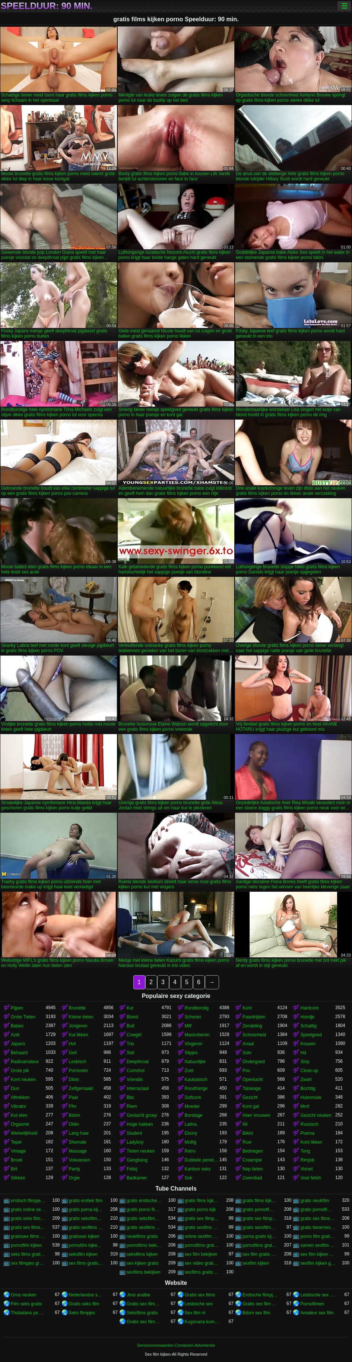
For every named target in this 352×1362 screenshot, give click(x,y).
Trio (130, 1043)
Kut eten (19, 1115)
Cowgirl (134, 1034)
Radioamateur (25, 1061)
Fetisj (132, 1169)
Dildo (74, 1079)
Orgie (74, 1178)
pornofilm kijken (26, 1245)
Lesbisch (77, 1061)
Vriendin (135, 1079)
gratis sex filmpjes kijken (259, 1218)
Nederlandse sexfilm (86, 1295)
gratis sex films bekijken (317, 1218)
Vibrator (18, 1106)
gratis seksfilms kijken (144, 1218)
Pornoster (78, 1070)
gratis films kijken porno (202, 1200)
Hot (72, 1043)
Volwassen (79, 1160)
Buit (130, 1025)
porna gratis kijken (259, 1236)
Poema (307, 1133)
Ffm (73, 1106)
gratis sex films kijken (28, 1227)
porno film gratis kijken (317, 1236)
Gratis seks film (84, 1303)
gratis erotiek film (86, 1200)
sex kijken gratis (142, 1263)
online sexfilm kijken (202, 1236)
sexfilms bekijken (144, 1272)
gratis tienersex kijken (317, 1227)
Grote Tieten (23, 1017)
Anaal (248, 1043)
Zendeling (252, 1025)
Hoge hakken (140, 1124)
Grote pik (20, 1070)
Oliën (74, 1124)
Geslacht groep (142, 1115)
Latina (191, 1124)
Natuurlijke (195, 1061)
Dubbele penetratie (202, 1160)
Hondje (307, 1017)
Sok (189, 1178)
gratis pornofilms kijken (317, 1209)
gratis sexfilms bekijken (86, 1227)
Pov (246, 1070)
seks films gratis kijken (28, 1254)
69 (244, 1124)
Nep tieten (252, 1169)
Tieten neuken (141, 1151)
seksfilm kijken (83, 1254)
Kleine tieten (81, 1017)
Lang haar (79, 1133)
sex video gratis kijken (202, 1263)
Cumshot (136, 1070)
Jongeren (78, 1025)
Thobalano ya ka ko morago (28, 1312)
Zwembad (252, 1178)
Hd (303, 1052)
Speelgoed (310, 1034)
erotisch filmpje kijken (28, 1200)
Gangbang (137, 1160)
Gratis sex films (200, 1295)
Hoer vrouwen (256, 1115)
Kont (247, 1008)
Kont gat (250, 1106)
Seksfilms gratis (142, 1312)
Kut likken (78, 1034)
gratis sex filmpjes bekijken (202, 1218)
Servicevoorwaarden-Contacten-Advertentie (176, 1345)
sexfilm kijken (255, 1263)
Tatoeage (251, 1088)
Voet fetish (310, 1178)
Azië (15, 1034)
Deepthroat (138, 1061)
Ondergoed (253, 1061)
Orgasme (20, 1124)
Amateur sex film (316, 1312)
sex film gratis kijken (259, 1254)
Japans (18, 1043)
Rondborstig (197, 1008)
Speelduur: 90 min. (47, 6)
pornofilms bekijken (144, 1245)
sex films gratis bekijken (86, 1263)
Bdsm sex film (256, 1312)
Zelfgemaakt (81, 1088)
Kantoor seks (198, 1169)
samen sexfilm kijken (317, 1245)
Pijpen (17, 1008)
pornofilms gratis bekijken (202, 1245)
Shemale (77, 1142)
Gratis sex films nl (144, 1303)
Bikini (247, 1133)
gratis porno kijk (200, 1209)
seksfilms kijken (142, 1254)
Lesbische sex (199, 1303)
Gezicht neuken (315, 1115)
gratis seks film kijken (28, 1218)
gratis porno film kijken (144, 1209)
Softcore (193, 1097)
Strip (305, 1061)
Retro (190, 1151)
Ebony (191, 1133)
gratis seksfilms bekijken (86, 1218)
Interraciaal (138, 1088)
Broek (16, 1160)
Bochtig (307, 1088)
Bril (14, 1169)
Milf (188, 1025)
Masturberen (197, 1034)
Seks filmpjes (82, 1312)
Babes (17, 1025)
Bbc (130, 1097)
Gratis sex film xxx (259, 1303)
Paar (73, 1097)
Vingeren (194, 1043)
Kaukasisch (196, 1079)
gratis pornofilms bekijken (259, 1209)
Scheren (193, 1017)
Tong (305, 1151)
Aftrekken (20, 1097)
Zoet (189, 1070)
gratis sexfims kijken (202, 1227)
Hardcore (309, 1008)
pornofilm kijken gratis (86, 1245)
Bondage (194, 1115)
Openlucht (252, 1079)
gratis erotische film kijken (144, 1200)
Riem (132, 1106)
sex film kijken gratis (317, 1254)
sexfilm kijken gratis (317, 1263)
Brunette (77, 1008)
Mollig (190, 1142)
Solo (246, 1052)
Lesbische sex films (317, 1295)
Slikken (18, 1178)
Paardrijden (253, 1017)
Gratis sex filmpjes (144, 1321)
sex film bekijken (201, 1254)
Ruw (246, 1142)
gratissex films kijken (28, 1236)
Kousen (307, 1043)
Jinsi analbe (138, 1295)
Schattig (308, 1025)
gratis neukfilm (314, 1200)
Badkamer (137, 1178)
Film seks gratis (26, 1303)
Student (134, 1133)
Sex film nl (195, 1312)
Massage (78, 1151)
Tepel (16, 1142)
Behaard (19, 1052)
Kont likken (311, 1142)
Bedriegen (252, 1151)
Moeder (192, 1106)
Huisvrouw (310, 1097)
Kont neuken (23, 1079)
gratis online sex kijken (28, 1209)
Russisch (309, 1124)
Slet (130, 1052)
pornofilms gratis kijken (259, 1245)
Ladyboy (135, 1142)
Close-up (309, 1070)
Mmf (304, 1106)
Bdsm (74, 1115)
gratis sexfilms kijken (144, 1227)
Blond (132, 1017)
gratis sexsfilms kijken (259, 1227)
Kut (130, 1008)
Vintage (18, 1151)
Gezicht (250, 1097)
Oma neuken (24, 1295)
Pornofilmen (312, 1303)
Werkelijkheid (24, 1133)
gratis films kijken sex (259, 1200)
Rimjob (307, 1160)
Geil (73, 1052)
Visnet (306, 1169)
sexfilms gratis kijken (202, 1272)
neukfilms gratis (142, 1236)
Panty (74, 1169)
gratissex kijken (84, 1236)
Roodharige (196, 1088)
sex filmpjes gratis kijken (28, 1263)
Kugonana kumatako (202, 1321)
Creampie (252, 1160)
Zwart (305, 1079)
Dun (15, 1088)
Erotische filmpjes (259, 1295)
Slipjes (191, 1052)
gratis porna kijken (86, 1209)
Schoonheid (254, 1034)
